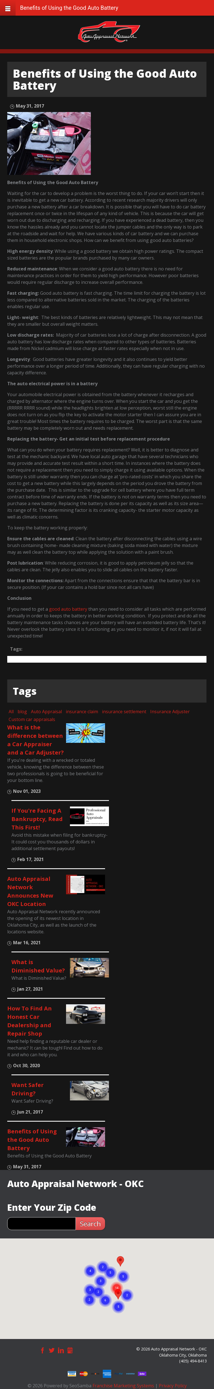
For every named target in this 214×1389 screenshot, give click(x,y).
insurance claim (82, 711)
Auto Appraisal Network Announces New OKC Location (30, 891)
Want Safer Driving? (27, 1089)
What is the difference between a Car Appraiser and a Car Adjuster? (35, 740)
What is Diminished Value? (38, 966)
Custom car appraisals (32, 719)
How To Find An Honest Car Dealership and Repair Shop (29, 1021)
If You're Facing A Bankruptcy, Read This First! (37, 819)
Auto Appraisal (46, 711)
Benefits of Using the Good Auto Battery (32, 1140)
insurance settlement (124, 711)
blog (22, 711)
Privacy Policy (173, 1386)
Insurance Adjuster (170, 711)
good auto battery (68, 609)
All (11, 711)
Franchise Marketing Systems (123, 1386)
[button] (120, 1261)
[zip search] (41, 1223)
